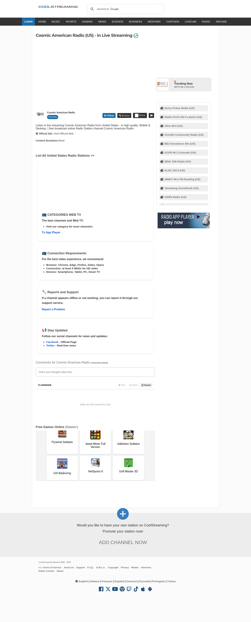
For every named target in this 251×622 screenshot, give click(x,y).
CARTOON (172, 21)
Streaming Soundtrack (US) (181, 188)
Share (140, 115)
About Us (69, 567)
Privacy (125, 567)
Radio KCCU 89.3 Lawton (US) (183, 116)
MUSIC (56, 21)
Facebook (52, 341)
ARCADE (221, 21)
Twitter (50, 345)
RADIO (206, 21)
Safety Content (46, 571)
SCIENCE (117, 21)
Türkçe (171, 581)
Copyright (113, 567)
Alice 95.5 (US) (173, 125)
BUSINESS (135, 21)
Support (80, 567)
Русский (144, 581)
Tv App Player (51, 232)
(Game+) (71, 427)
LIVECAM (190, 21)
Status (60, 571)
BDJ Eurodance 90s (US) (179, 143)
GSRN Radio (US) (175, 197)
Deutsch (132, 581)
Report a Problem (53, 309)
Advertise (146, 567)
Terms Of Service (52, 567)
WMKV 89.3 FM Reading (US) (182, 179)
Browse (125, 115)
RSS (40, 568)
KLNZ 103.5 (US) (174, 170)
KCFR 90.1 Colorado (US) (180, 152)
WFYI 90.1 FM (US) (184, 87)
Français (106, 581)
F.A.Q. (90, 567)
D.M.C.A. (100, 567)
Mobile (134, 567)
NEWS (102, 21)
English (83, 581)
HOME (42, 21)
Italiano (94, 581)
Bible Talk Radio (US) (177, 161)
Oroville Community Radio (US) (184, 134)
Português (158, 581)
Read (61, 140)
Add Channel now (123, 542)
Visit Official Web (64, 133)
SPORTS (71, 21)
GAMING (87, 21)
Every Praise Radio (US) (179, 108)
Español (120, 581)
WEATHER (154, 21)
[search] (125, 9)
